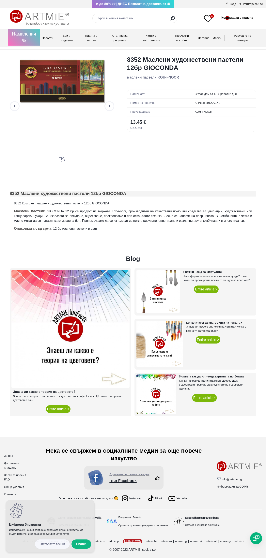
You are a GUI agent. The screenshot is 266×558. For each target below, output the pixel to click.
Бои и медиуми (67, 38)
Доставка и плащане (11, 465)
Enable (81, 544)
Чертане (203, 38)
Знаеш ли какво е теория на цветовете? (44, 391)
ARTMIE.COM (132, 541)
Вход (233, 4)
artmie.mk (196, 541)
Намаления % (24, 37)
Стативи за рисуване (120, 38)
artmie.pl (114, 541)
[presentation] (15, 106)
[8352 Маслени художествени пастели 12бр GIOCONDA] (62, 82)
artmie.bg (181, 541)
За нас (8, 455)
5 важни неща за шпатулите (202, 271)
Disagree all (52, 544)
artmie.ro (166, 541)
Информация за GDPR (232, 486)
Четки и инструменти (151, 38)
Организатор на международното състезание (143, 525)
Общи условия (14, 487)
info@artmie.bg (232, 479)
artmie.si (100, 541)
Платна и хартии (91, 38)
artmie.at (211, 541)
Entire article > (58, 409)
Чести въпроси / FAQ (15, 477)
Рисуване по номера (242, 38)
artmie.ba (151, 541)
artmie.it (239, 541)
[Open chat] (256, 538)
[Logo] (39, 18)
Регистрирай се (253, 4)
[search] (172, 20)
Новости (47, 38)
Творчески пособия (182, 38)
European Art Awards (129, 517)
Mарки (216, 38)
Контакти (10, 494)
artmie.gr (225, 541)
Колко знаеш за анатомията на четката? (214, 322)
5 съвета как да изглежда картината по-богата (211, 376)
